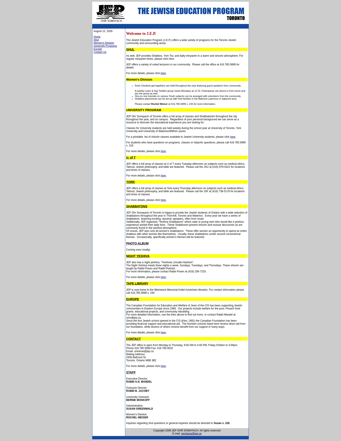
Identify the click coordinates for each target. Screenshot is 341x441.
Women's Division (104, 42)
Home (97, 36)
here (163, 73)
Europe (98, 49)
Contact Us (100, 52)
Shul (96, 39)
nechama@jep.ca (191, 433)
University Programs (105, 45)
